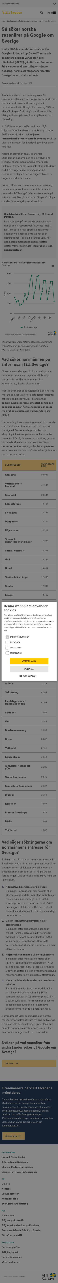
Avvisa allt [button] (29, 669)
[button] (29, 675)
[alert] (29, 641)
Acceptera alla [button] (29, 661)
